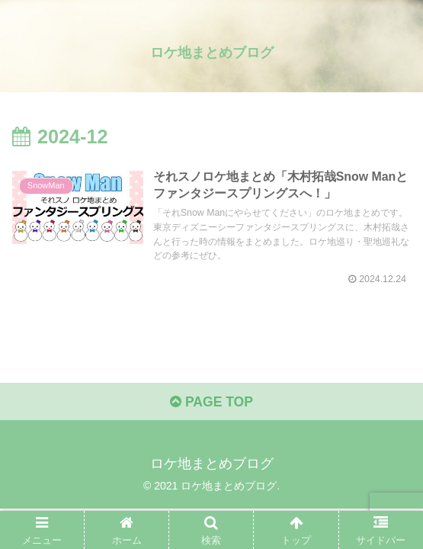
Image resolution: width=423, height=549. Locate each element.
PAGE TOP (211, 405)
